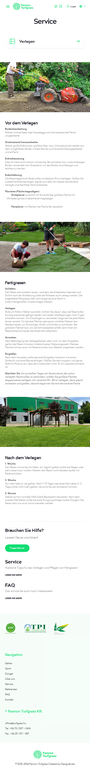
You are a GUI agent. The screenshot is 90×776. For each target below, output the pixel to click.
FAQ (7, 694)
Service (9, 684)
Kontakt (9, 699)
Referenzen (11, 689)
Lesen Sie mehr (13, 575)
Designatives (68, 763)
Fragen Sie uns (17, 548)
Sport (8, 668)
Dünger (9, 673)
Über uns (10, 678)
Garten (8, 663)
